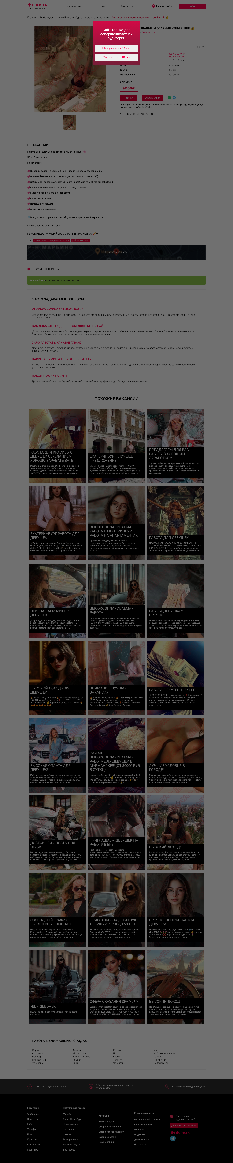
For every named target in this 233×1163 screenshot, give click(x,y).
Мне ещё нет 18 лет (116, 57)
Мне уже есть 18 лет (116, 48)
